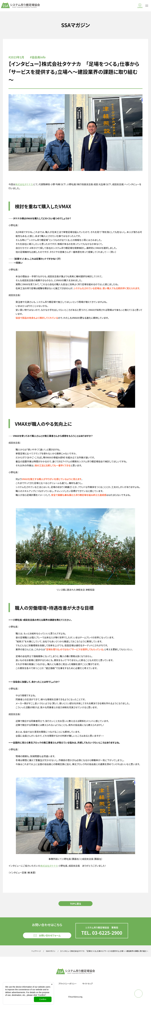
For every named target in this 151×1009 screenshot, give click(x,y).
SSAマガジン (50, 951)
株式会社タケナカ (24, 184)
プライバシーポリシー (67, 984)
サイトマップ (87, 984)
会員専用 (139, 7)
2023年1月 (17, 57)
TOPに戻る (75, 903)
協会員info (39, 57)
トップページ (36, 951)
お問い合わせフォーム (49, 935)
